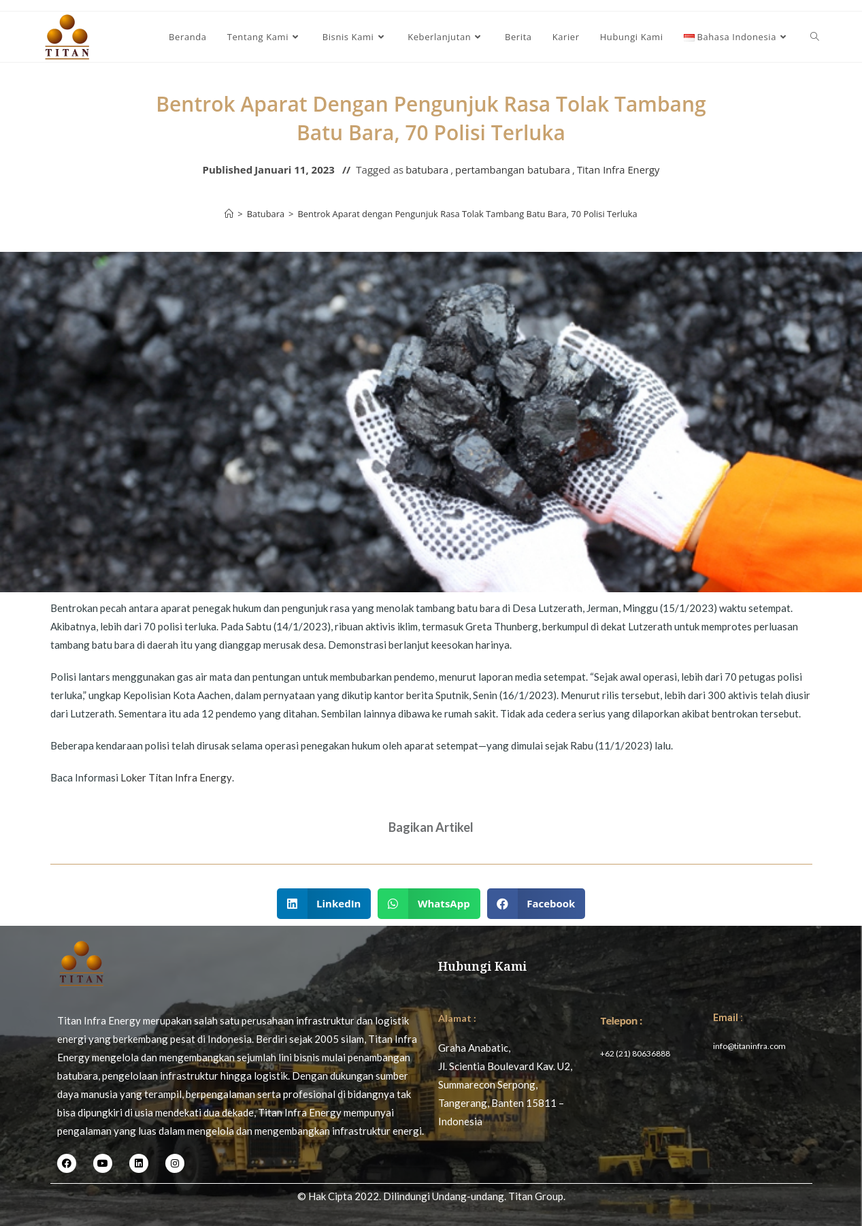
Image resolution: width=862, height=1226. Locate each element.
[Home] (226, 214)
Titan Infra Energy (619, 169)
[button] (324, 903)
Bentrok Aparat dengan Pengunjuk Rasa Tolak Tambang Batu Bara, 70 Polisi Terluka (468, 214)
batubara (425, 169)
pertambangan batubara (512, 169)
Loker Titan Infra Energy (175, 777)
